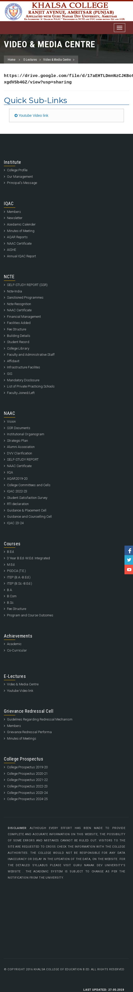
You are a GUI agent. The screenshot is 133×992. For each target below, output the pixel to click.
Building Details (18, 336)
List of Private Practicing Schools (31, 386)
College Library (18, 348)
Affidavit (13, 361)
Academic (14, 644)
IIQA (10, 472)
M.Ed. (11, 565)
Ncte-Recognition (19, 304)
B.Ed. (10, 552)
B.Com (12, 596)
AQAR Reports (17, 237)
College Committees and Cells (28, 485)
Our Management (20, 177)
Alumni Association (21, 447)
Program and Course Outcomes (30, 615)
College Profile (17, 170)
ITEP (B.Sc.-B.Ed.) (19, 583)
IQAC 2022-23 (17, 491)
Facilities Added (19, 323)
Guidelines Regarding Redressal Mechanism (39, 719)
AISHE (11, 250)
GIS (9, 374)
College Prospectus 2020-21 (27, 774)
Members (14, 212)
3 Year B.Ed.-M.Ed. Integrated (28, 558)
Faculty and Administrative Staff (31, 355)
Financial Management (24, 317)
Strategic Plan (17, 441)
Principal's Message (22, 183)
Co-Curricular (17, 650)
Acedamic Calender (21, 224)
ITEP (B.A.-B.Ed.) (19, 577)
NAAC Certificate (19, 243)
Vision (11, 421)
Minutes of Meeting (20, 231)
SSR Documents (18, 428)
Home (11, 59)
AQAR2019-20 (17, 479)
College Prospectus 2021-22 (27, 780)
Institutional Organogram (25, 434)
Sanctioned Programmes (25, 297)
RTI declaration (18, 504)
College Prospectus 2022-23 (27, 786)
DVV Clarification (19, 453)
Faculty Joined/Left (21, 393)
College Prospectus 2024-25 (27, 799)
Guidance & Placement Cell (26, 510)
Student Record (18, 342)
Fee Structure (16, 329)
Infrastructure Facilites (23, 367)
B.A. (10, 590)
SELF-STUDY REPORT (23, 459)
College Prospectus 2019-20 (27, 767)
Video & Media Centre (57, 59)
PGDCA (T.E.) (16, 571)
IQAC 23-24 (15, 523)
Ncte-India (14, 291)
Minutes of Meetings (21, 738)
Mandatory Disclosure (23, 380)
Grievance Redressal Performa (29, 732)
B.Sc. (10, 603)
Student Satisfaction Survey (27, 498)
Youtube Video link (31, 115)
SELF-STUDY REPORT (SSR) (27, 285)
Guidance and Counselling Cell (29, 516)
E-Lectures (30, 59)
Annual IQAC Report (21, 256)
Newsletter (15, 218)
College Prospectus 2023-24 (27, 793)
